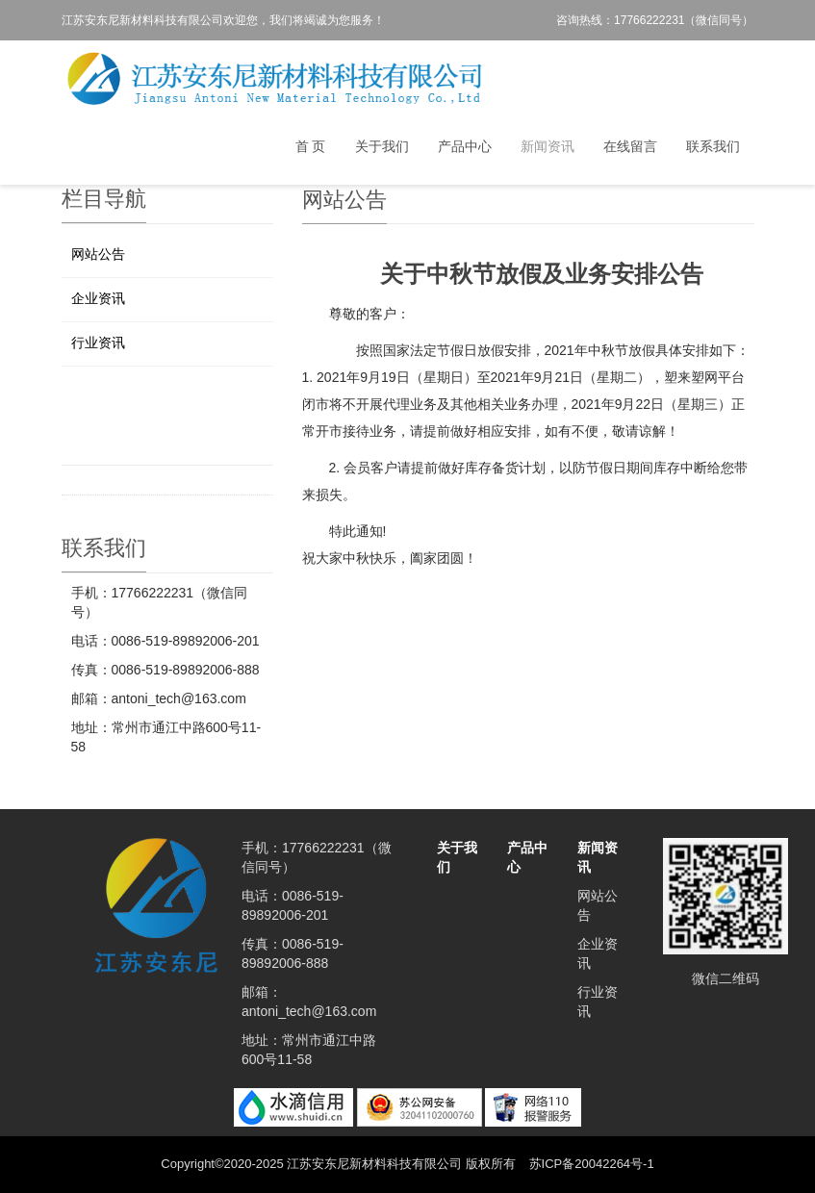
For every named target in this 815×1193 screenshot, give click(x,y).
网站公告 (98, 254)
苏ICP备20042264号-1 (591, 1163)
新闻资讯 (547, 146)
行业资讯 (98, 342)
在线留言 (630, 146)
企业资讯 (98, 298)
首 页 (310, 146)
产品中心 (465, 146)
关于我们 (382, 146)
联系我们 (713, 146)
